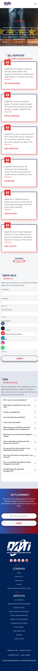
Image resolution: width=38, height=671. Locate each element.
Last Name (4, 298)
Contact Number (6, 310)
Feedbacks (19, 580)
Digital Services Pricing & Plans (19, 588)
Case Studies (19, 639)
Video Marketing (19, 631)
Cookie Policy (14, 655)
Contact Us (19, 577)
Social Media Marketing (19, 615)
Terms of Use (12, 650)
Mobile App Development (19, 619)
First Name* (5, 289)
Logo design (19, 627)
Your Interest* (5, 330)
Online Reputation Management (19, 604)
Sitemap (19, 635)
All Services (19, 600)
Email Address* (6, 321)
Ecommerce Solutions (19, 623)
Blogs (19, 584)
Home (19, 573)
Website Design (19, 607)
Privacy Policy (25, 650)
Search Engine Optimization (19, 611)
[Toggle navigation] (35, 4)
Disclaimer (25, 655)
